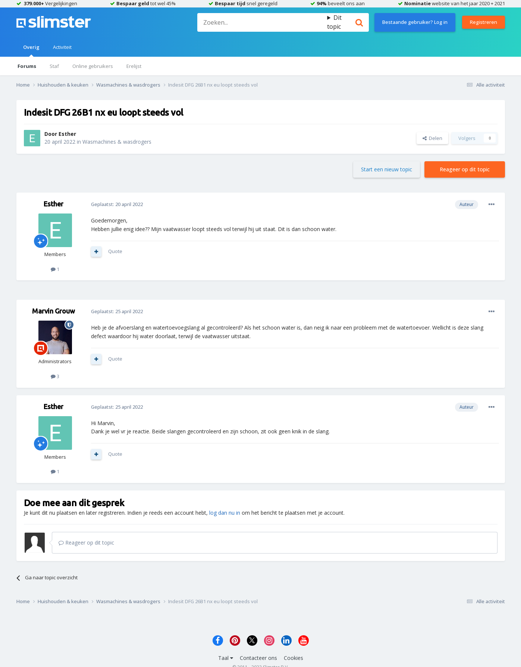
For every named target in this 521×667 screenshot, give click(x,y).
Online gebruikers (92, 66)
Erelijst (133, 66)
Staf (54, 66)
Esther (67, 133)
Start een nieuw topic (386, 169)
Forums (27, 66)
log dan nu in (224, 512)
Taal (225, 657)
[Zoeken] (262, 22)
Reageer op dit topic (465, 169)
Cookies (293, 657)
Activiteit (62, 47)
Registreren (483, 22)
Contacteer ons (258, 657)
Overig (31, 50)
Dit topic (334, 22)
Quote (115, 251)
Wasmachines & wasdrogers (116, 141)
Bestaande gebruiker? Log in (415, 22)
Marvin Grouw (53, 311)
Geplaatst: (117, 204)
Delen (432, 138)
